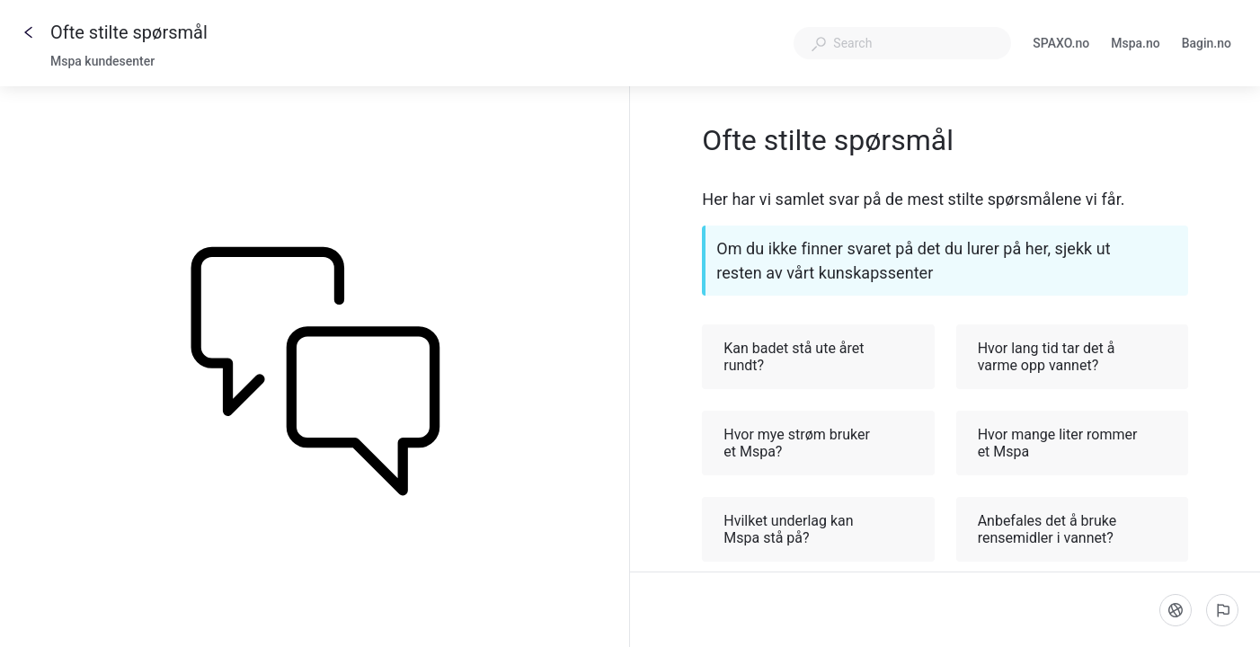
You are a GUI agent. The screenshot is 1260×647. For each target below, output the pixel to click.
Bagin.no (1206, 45)
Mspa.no (1135, 45)
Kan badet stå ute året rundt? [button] (818, 357)
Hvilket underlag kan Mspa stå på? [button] (818, 529)
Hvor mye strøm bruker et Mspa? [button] (818, 443)
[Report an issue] (1222, 610)
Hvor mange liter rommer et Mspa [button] (1073, 443)
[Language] (1175, 610)
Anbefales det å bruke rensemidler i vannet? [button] (1073, 529)
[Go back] (29, 32)
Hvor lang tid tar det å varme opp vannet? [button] (1073, 357)
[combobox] (902, 43)
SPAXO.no (1061, 45)
